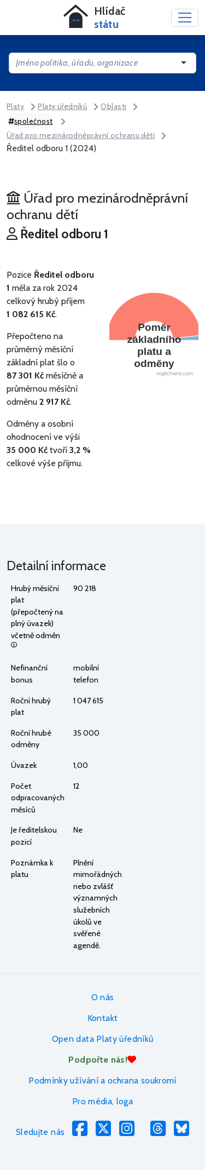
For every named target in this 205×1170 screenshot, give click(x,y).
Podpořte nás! (102, 1059)
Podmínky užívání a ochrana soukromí (102, 1080)
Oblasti (113, 106)
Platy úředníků (62, 106)
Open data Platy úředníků (103, 1039)
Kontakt (102, 1018)
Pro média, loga (102, 1101)
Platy (15, 106)
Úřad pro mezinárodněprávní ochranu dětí (81, 135)
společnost (30, 121)
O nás (102, 997)
